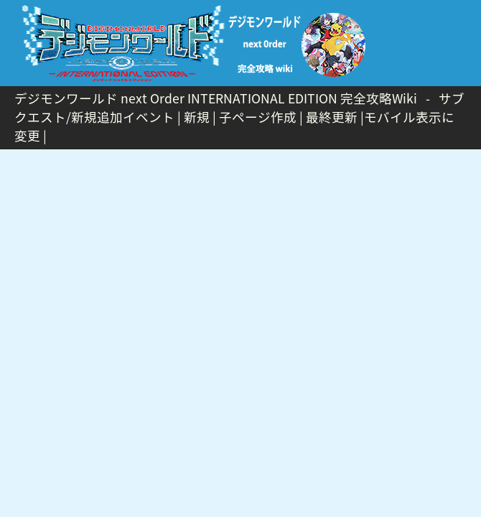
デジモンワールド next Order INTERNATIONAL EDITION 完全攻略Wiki (215, 98)
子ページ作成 (257, 117)
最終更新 (332, 117)
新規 (197, 117)
